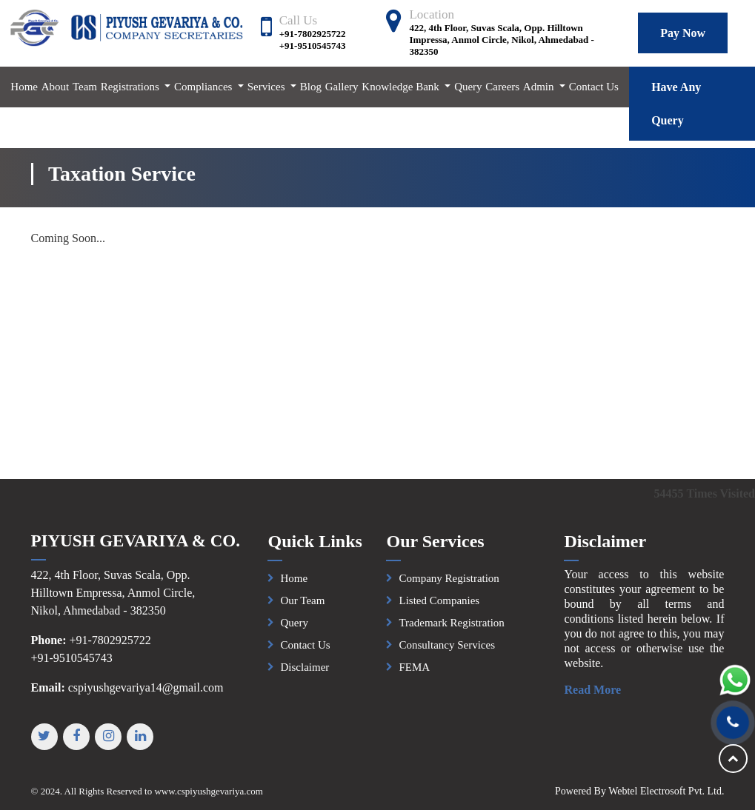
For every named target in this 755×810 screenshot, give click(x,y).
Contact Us (594, 87)
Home (24, 87)
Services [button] (267, 87)
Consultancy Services (447, 650)
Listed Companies (439, 606)
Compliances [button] (204, 87)
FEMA (414, 672)
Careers (502, 87)
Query (468, 87)
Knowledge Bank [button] (402, 87)
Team (85, 87)
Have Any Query (676, 104)
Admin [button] (539, 87)
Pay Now (682, 33)
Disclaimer (304, 672)
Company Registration (449, 583)
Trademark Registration (451, 628)
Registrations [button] (131, 87)
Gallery (342, 87)
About (55, 87)
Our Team (302, 606)
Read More (598, 689)
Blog (311, 87)
